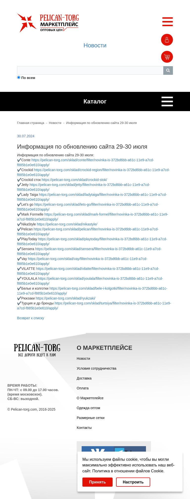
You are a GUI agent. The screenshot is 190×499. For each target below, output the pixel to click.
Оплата (83, 388)
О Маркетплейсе (90, 398)
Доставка (84, 378)
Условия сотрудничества (96, 368)
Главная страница (30, 123)
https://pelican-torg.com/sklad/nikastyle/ (67, 224)
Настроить (133, 482)
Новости (95, 45)
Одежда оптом (88, 408)
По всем (28, 78)
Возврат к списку (30, 318)
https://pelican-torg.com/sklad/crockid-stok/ (74, 180)
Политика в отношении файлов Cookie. (128, 471)
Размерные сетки (90, 418)
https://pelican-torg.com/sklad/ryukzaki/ (65, 298)
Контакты (84, 428)
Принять (97, 482)
